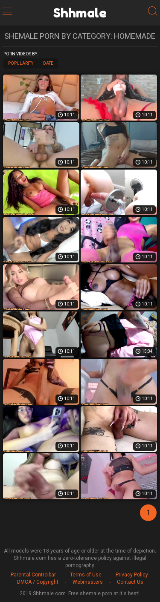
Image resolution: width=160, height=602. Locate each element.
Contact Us (130, 582)
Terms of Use (86, 575)
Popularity (20, 63)
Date (48, 63)
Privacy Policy (132, 575)
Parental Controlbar (33, 575)
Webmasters (88, 582)
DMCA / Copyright (37, 582)
